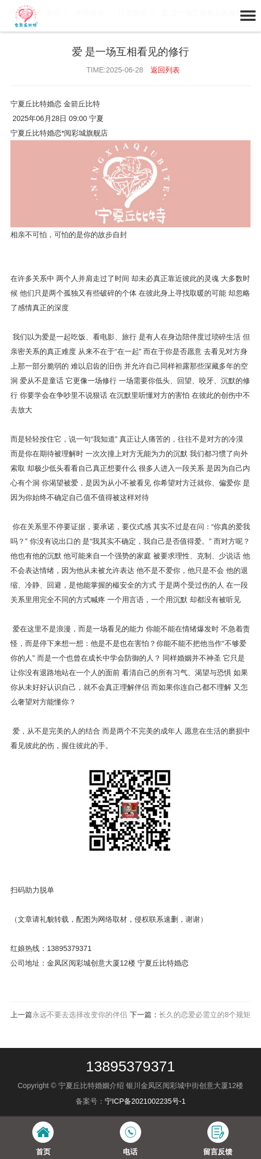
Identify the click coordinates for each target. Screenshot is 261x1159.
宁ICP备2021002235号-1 (145, 1101)
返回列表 (165, 70)
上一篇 (68, 1014)
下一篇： (190, 1014)
